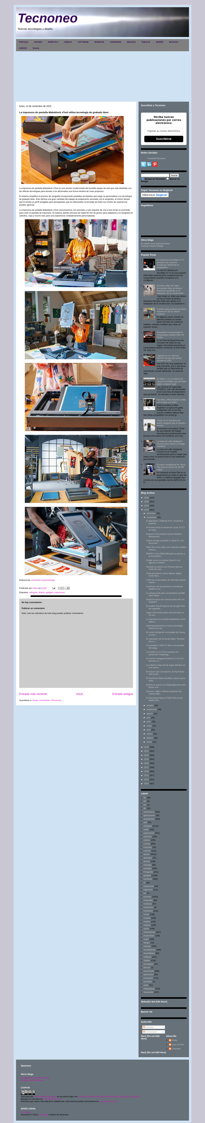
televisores (148, 974)
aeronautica (149, 812)
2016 (146, 771)
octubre (150, 705)
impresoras (59, 592)
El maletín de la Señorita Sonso (155, 243)
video (146, 985)
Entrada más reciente (33, 694)
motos (146, 914)
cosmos (147, 851)
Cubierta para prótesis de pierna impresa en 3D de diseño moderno (171, 311)
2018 (146, 763)
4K (145, 797)
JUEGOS (23, 48)
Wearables (148, 992)
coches (147, 844)
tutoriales (148, 981)
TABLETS (145, 42)
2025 (146, 501)
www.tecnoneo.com (52, 1099)
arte (145, 822)
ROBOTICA (53, 42)
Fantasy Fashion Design (152, 246)
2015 (146, 775)
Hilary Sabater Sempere (45, 1096)
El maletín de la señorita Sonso (35, 1078)
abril (149, 730)
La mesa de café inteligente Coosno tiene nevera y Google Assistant (171, 443)
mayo (149, 726)
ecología (147, 865)
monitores (148, 911)
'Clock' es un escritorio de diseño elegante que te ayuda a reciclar (171, 423)
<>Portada (26, 1112)
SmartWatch (149, 953)
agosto (150, 713)
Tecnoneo (48, 18)
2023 (146, 510)
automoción (149, 833)
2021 (146, 751)
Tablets (147, 960)
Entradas (148, 1027)
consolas (148, 847)
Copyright (43, 1114)
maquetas (148, 900)
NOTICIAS (173, 42)
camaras (148, 836)
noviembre (151, 517)
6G (145, 805)
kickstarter (37, 580)
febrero (150, 738)
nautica (147, 921)
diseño (42, 592)
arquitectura (149, 819)
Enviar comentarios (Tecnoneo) (46, 700)
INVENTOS (99, 42)
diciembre (151, 513)
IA (144, 882)
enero (149, 742)
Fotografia (148, 872)
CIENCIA (68, 42)
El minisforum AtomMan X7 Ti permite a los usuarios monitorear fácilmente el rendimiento (170, 264)
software (147, 957)
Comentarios (150, 1032)
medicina (148, 904)
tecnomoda (149, 971)
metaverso (148, 907)
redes (146, 939)
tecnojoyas (148, 964)
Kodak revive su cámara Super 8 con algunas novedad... (163, 561)
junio (149, 721)
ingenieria (148, 889)
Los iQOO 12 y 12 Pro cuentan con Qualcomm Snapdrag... (162, 653)
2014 (146, 779)
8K (145, 808)
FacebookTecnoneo (156, 158)
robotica (147, 946)
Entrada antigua (122, 694)
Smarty (36, 48)
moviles (147, 918)
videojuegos (149, 988)
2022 (146, 747)
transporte (148, 978)
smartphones (150, 950)
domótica (148, 858)
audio (146, 829)
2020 (146, 755)
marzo (149, 734)
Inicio (79, 694)
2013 (146, 783)
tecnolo (147, 967)
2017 (146, 767)
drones (147, 861)
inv (145, 893)
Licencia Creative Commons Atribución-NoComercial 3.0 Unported (108, 1096)
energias (148, 868)
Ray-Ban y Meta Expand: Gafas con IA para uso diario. (171, 400)
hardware (148, 879)
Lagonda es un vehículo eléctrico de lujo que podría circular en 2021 (169, 358)
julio (148, 717)
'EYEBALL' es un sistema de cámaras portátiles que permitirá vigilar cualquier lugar (171, 381)
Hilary (174, 1040)
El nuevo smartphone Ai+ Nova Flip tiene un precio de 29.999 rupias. (171, 467)
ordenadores (149, 932)
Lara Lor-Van (178, 1044)
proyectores (149, 935)
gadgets (49, 592)
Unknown (176, 1048)
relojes (147, 942)
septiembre (152, 709)
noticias (147, 925)
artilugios (33, 592)
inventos (147, 897)
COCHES (38, 42)
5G (145, 801)
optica (146, 928)
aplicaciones (149, 815)
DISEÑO (159, 42)
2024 (146, 505)
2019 (146, 759)
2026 (146, 497)
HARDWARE (115, 42)
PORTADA (23, 42)
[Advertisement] (102, 75)
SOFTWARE (83, 42)
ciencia (147, 840)
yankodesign (49, 580)
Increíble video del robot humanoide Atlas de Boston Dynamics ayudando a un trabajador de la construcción (170, 289)
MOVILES (131, 42)
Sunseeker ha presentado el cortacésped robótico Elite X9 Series (170, 334)
